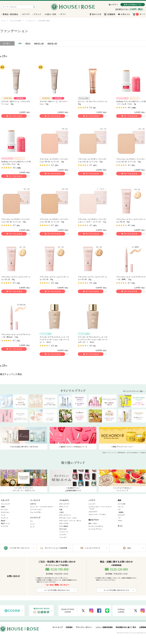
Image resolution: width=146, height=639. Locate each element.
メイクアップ (35, 517)
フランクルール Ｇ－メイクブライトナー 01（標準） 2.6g (131, 278)
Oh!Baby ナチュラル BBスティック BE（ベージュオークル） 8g (131, 102)
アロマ (120, 521)
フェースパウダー (36, 512)
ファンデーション (36, 509)
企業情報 (142, 627)
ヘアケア (91, 500)
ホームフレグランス (94, 529)
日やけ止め (63, 529)
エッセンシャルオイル (95, 526)
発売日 (27, 43)
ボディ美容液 (63, 526)
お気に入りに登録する (29, 116)
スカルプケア (92, 512)
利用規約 (69, 627)
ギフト (120, 526)
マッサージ (4, 518)
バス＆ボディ (64, 500)
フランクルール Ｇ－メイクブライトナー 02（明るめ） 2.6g (16, 335)
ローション (4, 509)
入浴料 (61, 512)
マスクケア (121, 515)
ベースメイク (35, 500)
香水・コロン (92, 523)
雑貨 (119, 500)
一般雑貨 (120, 512)
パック (3, 515)
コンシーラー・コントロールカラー (41, 507)
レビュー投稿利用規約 (104, 627)
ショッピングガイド (92, 548)
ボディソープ (63, 507)
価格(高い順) (52, 43)
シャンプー (92, 504)
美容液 (3, 521)
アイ (31, 521)
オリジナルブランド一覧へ (133, 391)
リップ (32, 524)
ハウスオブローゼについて (19, 548)
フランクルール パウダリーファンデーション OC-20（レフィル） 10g (130, 160)
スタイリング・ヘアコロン (97, 514)
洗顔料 (3, 507)
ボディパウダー (64, 523)
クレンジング (5, 504)
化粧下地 (33, 504)
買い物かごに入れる (14, 116)
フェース (120, 507)
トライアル (4, 526)
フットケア (63, 537)
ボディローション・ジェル (68, 518)
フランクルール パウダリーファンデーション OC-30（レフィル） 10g (15, 220)
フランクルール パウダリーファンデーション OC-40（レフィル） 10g (54, 220)
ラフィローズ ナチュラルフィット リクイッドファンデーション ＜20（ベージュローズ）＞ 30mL (92, 339)
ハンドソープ (63, 532)
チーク (32, 527)
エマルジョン (5, 512)
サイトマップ (57, 627)
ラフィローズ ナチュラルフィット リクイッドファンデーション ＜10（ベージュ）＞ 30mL (54, 339)
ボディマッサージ (65, 515)
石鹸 (60, 509)
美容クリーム (5, 523)
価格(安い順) (39, 43)
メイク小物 (121, 504)
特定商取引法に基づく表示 (126, 627)
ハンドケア (63, 534)
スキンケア (5, 500)
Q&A (129, 548)
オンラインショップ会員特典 (56, 548)
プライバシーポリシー (84, 627)
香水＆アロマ (93, 520)
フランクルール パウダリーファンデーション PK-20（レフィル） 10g (54, 160)
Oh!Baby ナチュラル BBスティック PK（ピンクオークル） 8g (16, 162)
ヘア (119, 518)
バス (119, 509)
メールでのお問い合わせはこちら (57, 590)
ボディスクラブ (64, 504)
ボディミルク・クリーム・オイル (70, 521)
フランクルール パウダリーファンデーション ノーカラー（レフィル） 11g (92, 220)
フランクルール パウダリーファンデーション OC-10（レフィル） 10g (92, 160)
